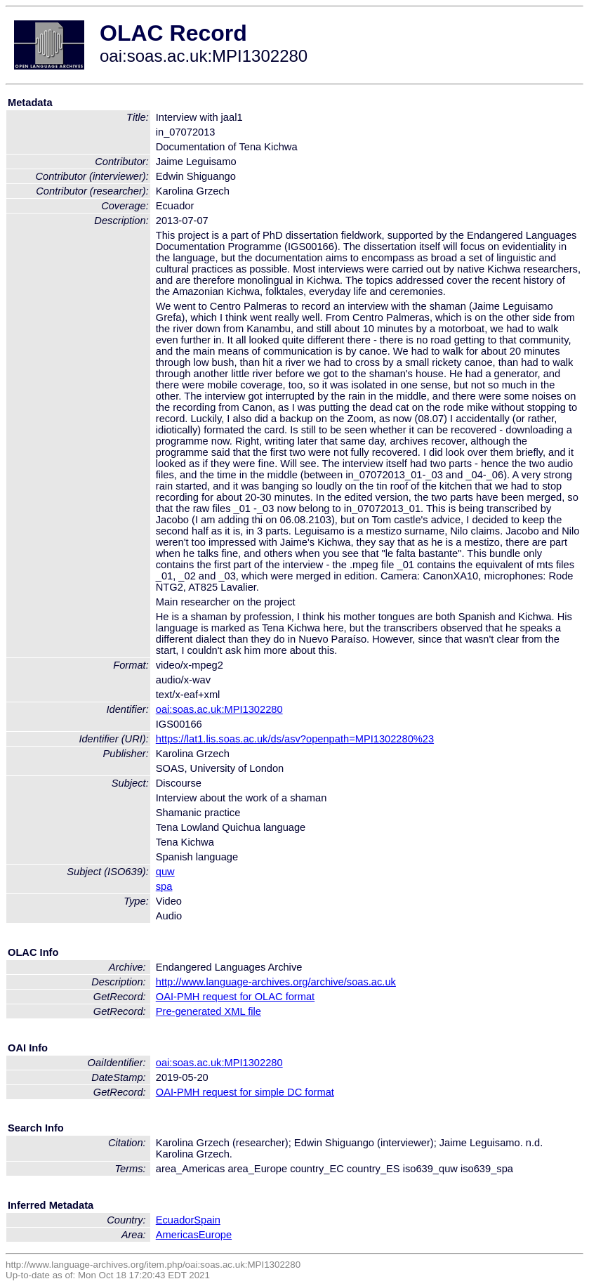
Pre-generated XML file (208, 1011)
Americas (177, 1234)
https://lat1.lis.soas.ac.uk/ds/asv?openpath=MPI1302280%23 (295, 738)
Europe (215, 1234)
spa (164, 886)
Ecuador (175, 1220)
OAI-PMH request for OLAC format (235, 996)
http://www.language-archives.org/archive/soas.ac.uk (276, 982)
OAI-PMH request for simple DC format (245, 1092)
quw (165, 871)
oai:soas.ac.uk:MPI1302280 (219, 709)
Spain (207, 1220)
